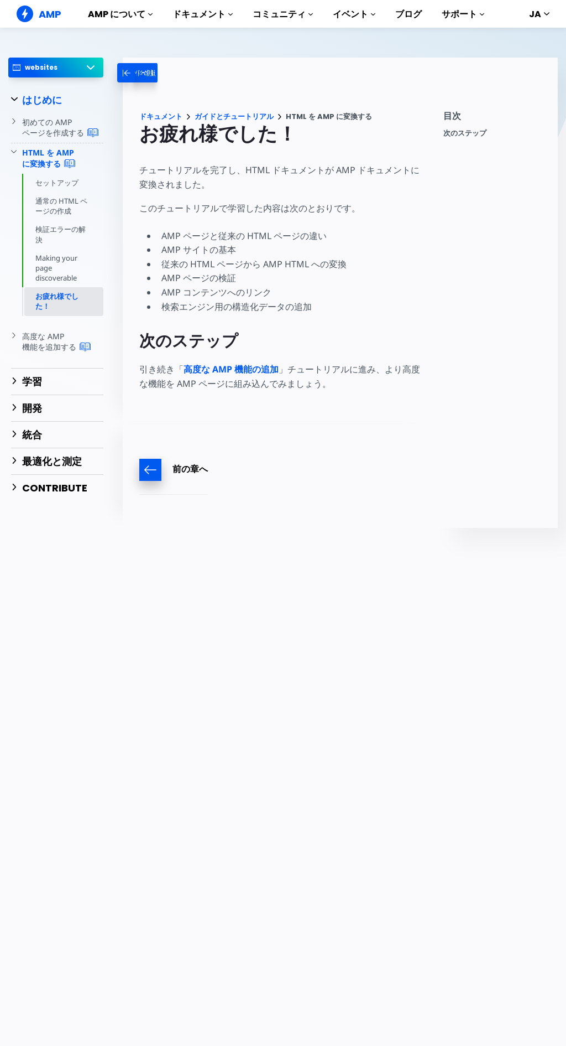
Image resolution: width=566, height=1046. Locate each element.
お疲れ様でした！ (56, 301)
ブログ (408, 14)
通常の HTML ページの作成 (61, 206)
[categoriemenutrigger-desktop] (162, 72)
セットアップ (56, 183)
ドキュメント (202, 14)
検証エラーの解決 (60, 234)
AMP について (120, 14)
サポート (463, 14)
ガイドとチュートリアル (234, 116)
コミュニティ (283, 14)
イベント (354, 14)
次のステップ (464, 133)
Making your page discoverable (56, 268)
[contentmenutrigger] (495, 118)
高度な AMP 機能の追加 (231, 369)
